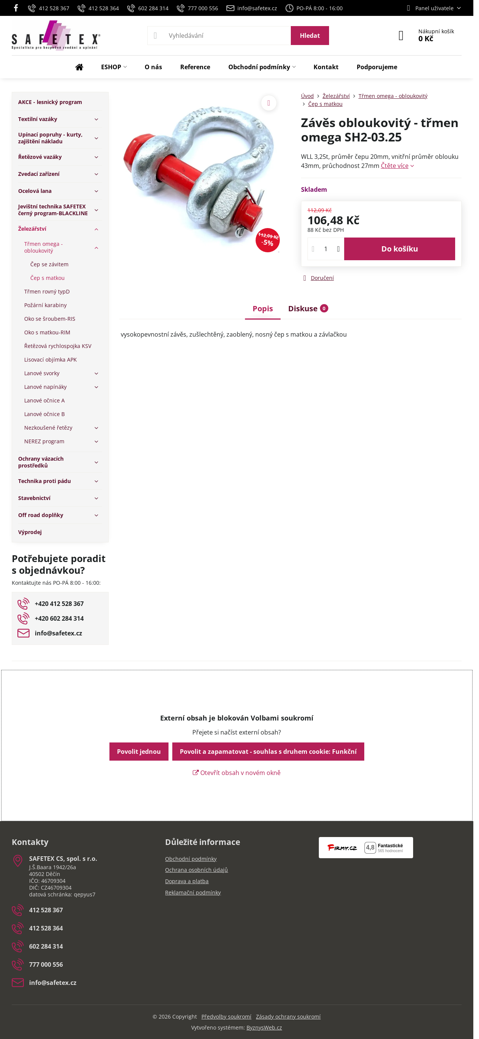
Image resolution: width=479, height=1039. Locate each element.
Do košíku (399, 249)
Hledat (310, 35)
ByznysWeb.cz (264, 1027)
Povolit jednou (139, 751)
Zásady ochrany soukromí (288, 1016)
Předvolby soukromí (226, 1016)
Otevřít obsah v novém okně (237, 773)
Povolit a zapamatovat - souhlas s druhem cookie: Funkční (268, 751)
